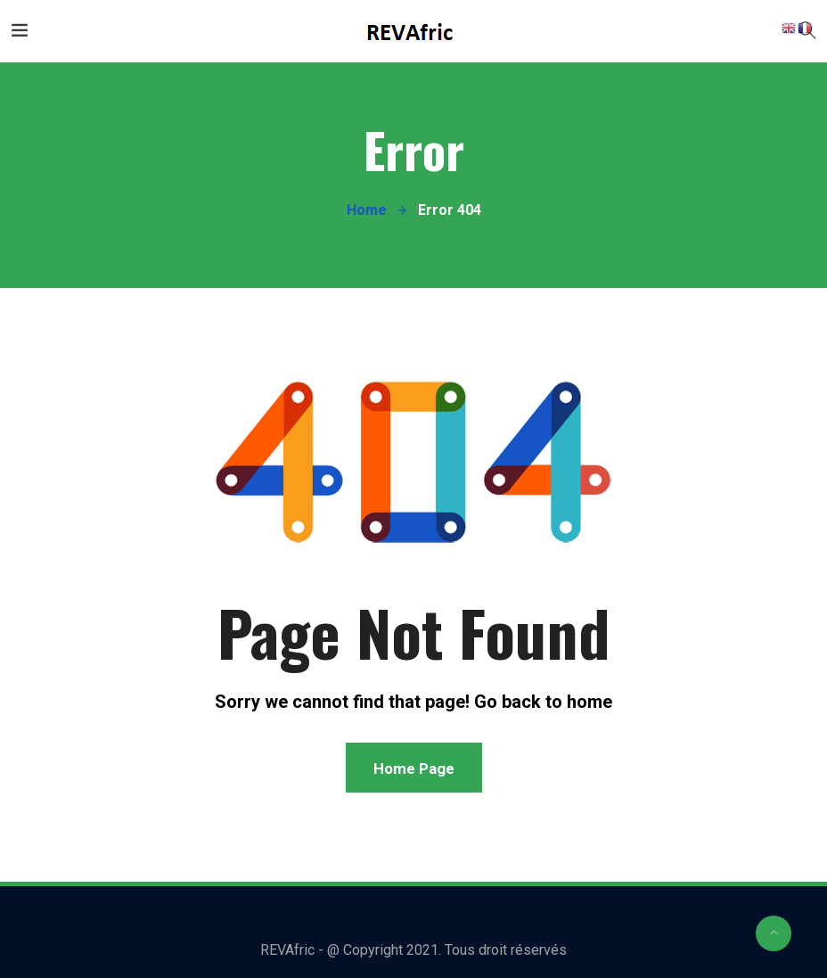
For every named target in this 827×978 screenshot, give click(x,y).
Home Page (413, 768)
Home (367, 209)
